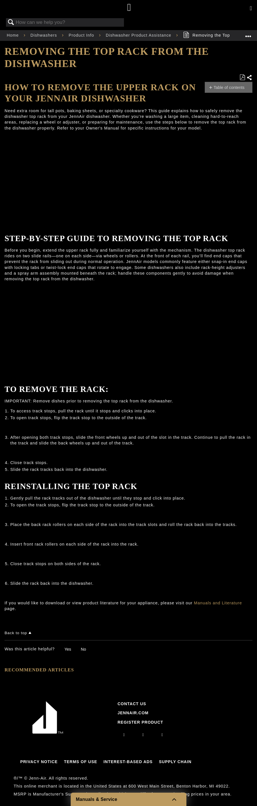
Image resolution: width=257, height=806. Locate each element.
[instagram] (124, 735)
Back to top (16, 633)
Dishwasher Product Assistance (139, 35)
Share (249, 78)
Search (11, 22)
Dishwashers (44, 35)
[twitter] (162, 735)
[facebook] (143, 735)
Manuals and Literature (218, 603)
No (83, 649)
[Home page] (129, 7)
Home (13, 35)
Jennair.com (132, 713)
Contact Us (131, 703)
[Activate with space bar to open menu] (251, 8)
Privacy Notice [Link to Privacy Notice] (39, 761)
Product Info (82, 35)
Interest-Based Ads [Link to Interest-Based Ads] (128, 761)
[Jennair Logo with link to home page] (48, 732)
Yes (68, 649)
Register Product (140, 722)
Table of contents (229, 87)
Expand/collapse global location (248, 33)
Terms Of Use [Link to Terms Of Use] (80, 761)
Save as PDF (242, 77)
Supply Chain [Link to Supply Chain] (175, 761)
